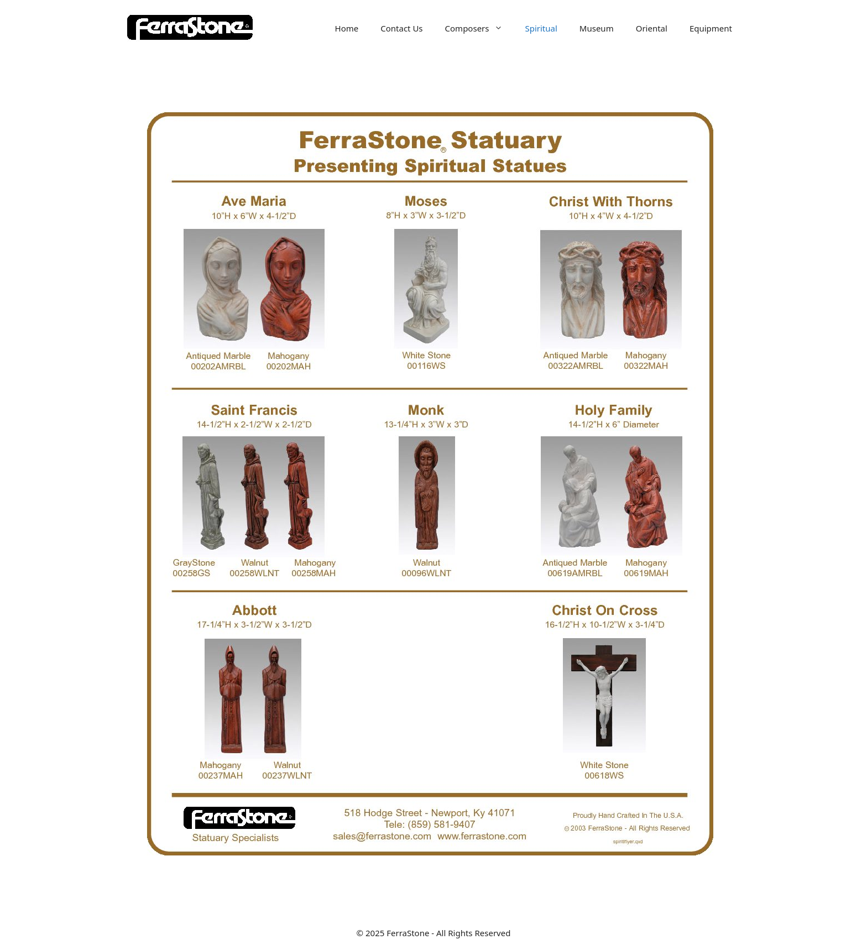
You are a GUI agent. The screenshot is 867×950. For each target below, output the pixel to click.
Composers (479, 28)
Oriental (651, 28)
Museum (596, 28)
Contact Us (401, 28)
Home (347, 28)
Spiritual (541, 28)
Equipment (711, 28)
